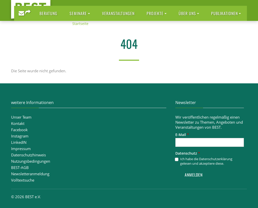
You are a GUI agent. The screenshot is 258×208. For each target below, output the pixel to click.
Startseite (80, 23)
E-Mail (182, 134)
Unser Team (21, 117)
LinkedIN (18, 142)
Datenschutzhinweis (28, 154)
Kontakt (17, 123)
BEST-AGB (20, 167)
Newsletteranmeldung (30, 173)
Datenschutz (187, 153)
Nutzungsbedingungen (30, 161)
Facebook (19, 129)
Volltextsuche (22, 180)
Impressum (21, 148)
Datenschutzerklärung (215, 159)
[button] (79, 13)
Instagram (19, 135)
